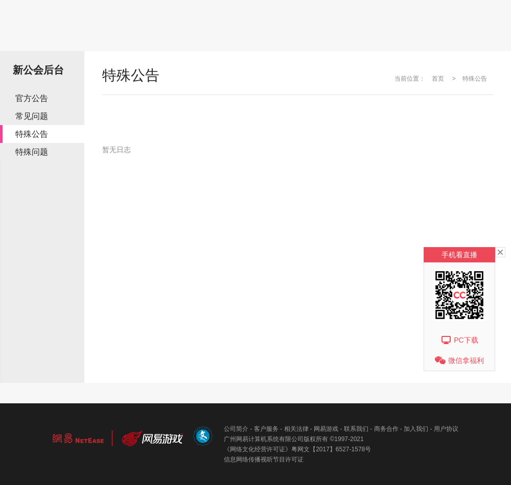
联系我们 (356, 428)
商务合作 (386, 428)
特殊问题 (31, 152)
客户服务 (266, 428)
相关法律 (296, 428)
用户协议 (446, 428)
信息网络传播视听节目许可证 (264, 459)
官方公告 (31, 98)
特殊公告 (31, 134)
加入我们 (416, 428)
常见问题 (31, 116)
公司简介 (236, 428)
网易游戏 (326, 428)
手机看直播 (459, 255)
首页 (438, 78)
